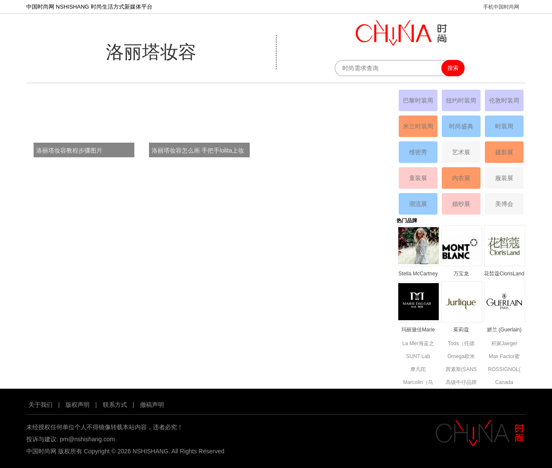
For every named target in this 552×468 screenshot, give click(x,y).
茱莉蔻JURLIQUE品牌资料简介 (461, 330)
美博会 (504, 203)
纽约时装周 (461, 100)
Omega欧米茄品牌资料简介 (461, 357)
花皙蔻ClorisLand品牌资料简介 (504, 274)
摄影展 (504, 152)
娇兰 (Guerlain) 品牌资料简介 (504, 330)
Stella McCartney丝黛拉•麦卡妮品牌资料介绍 (417, 274)
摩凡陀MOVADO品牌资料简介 (418, 370)
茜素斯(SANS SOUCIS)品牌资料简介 (461, 370)
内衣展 (461, 178)
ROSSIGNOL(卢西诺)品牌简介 (504, 370)
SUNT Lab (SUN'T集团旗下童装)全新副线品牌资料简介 (418, 357)
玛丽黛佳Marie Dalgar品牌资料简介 (418, 330)
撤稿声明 (152, 404)
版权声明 (77, 404)
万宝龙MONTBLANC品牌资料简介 (461, 274)
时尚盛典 (461, 126)
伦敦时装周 (504, 100)
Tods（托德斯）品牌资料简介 (461, 344)
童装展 (418, 178)
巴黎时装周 (418, 100)
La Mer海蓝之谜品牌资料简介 (418, 344)
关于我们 (40, 404)
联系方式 (115, 404)
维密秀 (418, 152)
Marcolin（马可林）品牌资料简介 (418, 383)
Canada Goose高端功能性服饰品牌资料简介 (504, 383)
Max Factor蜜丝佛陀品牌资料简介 (504, 357)
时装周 (504, 126)
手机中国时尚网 (501, 7)
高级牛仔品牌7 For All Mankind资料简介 (461, 383)
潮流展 (418, 203)
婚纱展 (461, 203)
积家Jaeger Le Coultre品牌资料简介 (504, 344)
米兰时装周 (418, 126)
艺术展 (461, 152)
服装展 (504, 178)
